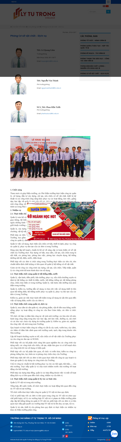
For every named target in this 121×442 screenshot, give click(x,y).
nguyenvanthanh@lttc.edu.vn (51, 88)
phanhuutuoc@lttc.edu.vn (50, 113)
